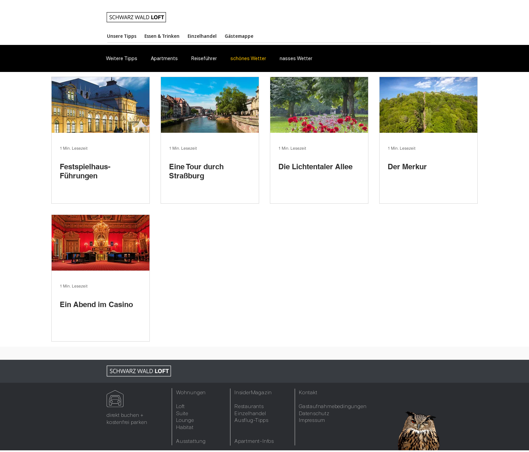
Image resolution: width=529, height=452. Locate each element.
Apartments (164, 58)
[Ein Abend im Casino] (100, 243)
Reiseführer (204, 58)
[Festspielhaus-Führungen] (100, 105)
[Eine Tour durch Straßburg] (210, 105)
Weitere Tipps (121, 58)
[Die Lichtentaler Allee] (319, 105)
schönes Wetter (248, 58)
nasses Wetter (296, 58)
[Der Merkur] (428, 105)
